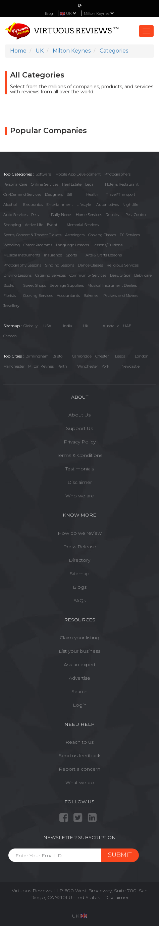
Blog (49, 13)
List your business (79, 651)
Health (92, 194)
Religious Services (123, 265)
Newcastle (130, 366)
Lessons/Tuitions (107, 245)
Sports (71, 255)
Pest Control (136, 214)
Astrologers (75, 235)
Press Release (79, 547)
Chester (102, 356)
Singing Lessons (59, 265)
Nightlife (130, 204)
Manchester (13, 366)
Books (8, 285)
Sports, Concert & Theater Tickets (32, 235)
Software (43, 174)
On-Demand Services (22, 194)
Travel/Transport (120, 194)
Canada (10, 336)
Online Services (44, 184)
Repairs (112, 214)
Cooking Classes (102, 235)
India (67, 325)
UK (86, 325)
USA (47, 325)
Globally (30, 325)
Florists (9, 295)
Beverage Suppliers (67, 285)
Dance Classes (90, 265)
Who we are (79, 496)
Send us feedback (80, 755)
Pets (35, 214)
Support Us (79, 428)
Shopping (12, 224)
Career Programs (37, 245)
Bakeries (91, 295)
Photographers (117, 174)
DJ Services (130, 235)
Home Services (89, 214)
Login (80, 705)
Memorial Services (83, 224)
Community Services (87, 275)
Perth (62, 366)
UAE (127, 325)
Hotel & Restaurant (122, 184)
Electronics (33, 204)
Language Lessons (72, 245)
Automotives (107, 204)
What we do (79, 782)
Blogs (80, 587)
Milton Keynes (99, 13)
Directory (79, 560)
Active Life (34, 224)
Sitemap (80, 573)
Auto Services (15, 214)
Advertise (79, 678)
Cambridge (82, 356)
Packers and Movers (120, 295)
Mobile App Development (78, 174)
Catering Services (50, 275)
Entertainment (59, 204)
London (142, 356)
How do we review (80, 533)
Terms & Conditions (79, 455)
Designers (54, 194)
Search (79, 691)
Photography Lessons (22, 265)
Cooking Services (38, 295)
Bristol (57, 356)
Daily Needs (61, 214)
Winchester (87, 366)
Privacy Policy (80, 442)
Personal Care (15, 184)
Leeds (120, 356)
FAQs (79, 600)
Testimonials (79, 469)
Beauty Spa (120, 275)
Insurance (53, 255)
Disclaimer (79, 482)
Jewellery (11, 305)
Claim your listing (79, 638)
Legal (90, 184)
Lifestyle (83, 204)
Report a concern (79, 769)
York (105, 366)
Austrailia (111, 325)
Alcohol (10, 204)
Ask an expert (80, 664)
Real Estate (72, 184)
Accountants (68, 295)
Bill (69, 194)
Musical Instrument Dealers (112, 285)
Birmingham (37, 356)
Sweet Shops (34, 285)
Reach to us (79, 742)
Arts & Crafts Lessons (104, 255)
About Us (79, 415)
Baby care (143, 275)
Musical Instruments (21, 255)
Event (52, 224)
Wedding (11, 245)
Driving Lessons (17, 275)
